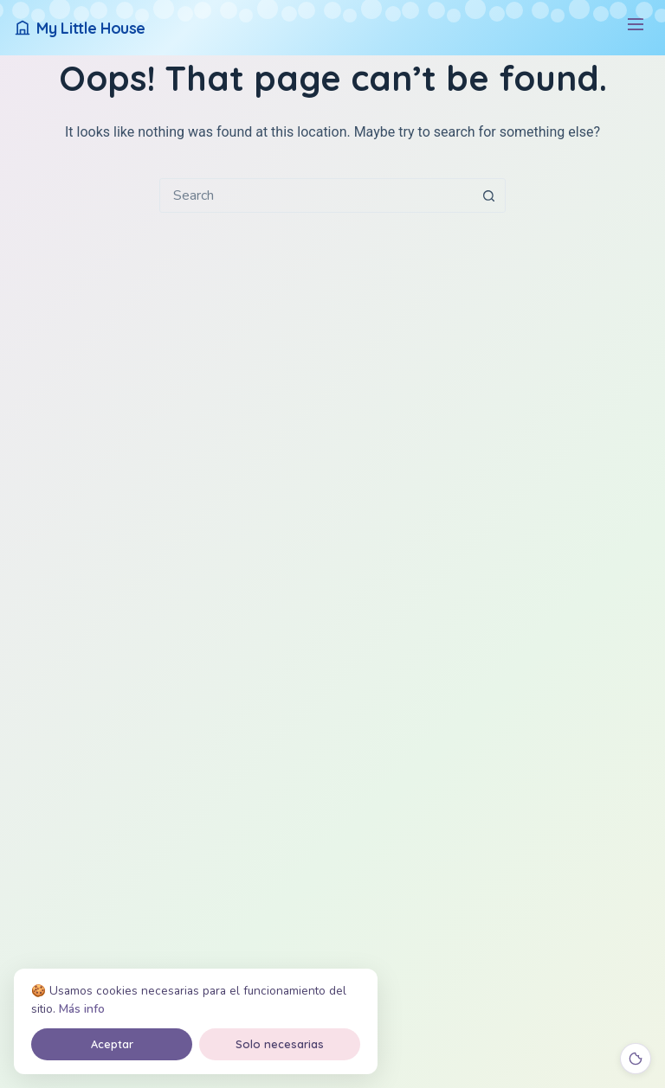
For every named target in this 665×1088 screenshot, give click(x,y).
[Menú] (635, 28)
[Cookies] (635, 1058)
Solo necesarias (280, 1044)
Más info (82, 1009)
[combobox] (316, 195)
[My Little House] (79, 28)
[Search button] (488, 195)
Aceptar (112, 1044)
